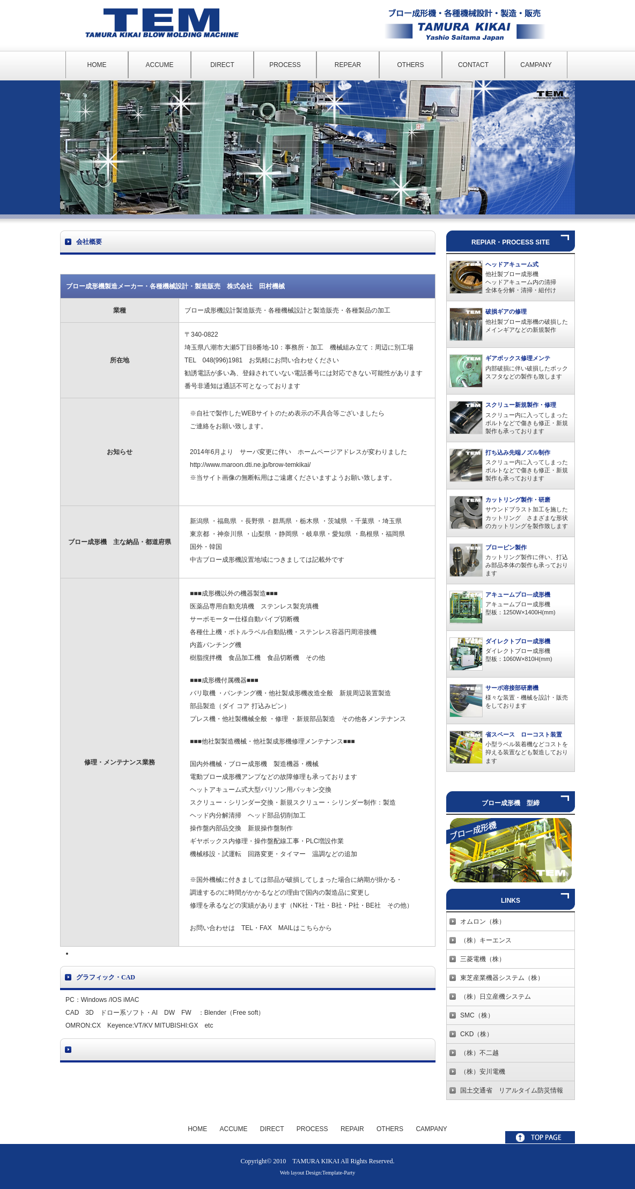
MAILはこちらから (305, 928)
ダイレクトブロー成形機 (517, 641)
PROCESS (285, 65)
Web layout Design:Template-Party (318, 1173)
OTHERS (410, 65)
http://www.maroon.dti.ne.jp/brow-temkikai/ (250, 465)
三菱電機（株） (482, 959)
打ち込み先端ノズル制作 (517, 452)
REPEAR (348, 65)
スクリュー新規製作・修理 (520, 405)
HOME (97, 65)
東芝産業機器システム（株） (502, 978)
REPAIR (352, 1129)
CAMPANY (535, 65)
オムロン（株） (482, 921)
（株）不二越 (479, 1053)
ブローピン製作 (506, 547)
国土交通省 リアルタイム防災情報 (511, 1090)
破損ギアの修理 (506, 311)
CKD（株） (476, 1034)
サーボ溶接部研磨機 (511, 688)
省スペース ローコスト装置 (523, 734)
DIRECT (222, 65)
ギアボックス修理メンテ (517, 358)
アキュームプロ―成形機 (517, 594)
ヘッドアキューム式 (511, 264)
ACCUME (159, 65)
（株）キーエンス (486, 940)
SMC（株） (477, 1015)
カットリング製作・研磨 (517, 499)
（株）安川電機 (482, 1071)
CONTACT (473, 65)
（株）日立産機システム (495, 996)
